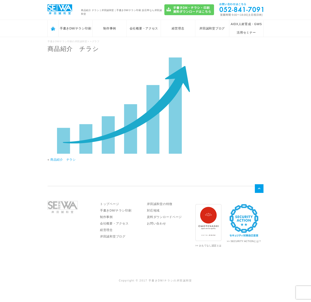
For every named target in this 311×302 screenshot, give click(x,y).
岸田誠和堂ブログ (212, 28)
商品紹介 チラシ (63, 159)
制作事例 (109, 28)
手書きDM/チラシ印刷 (75, 28)
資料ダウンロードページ (164, 217)
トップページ (109, 204)
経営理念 (178, 28)
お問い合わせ (156, 223)
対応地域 (153, 210)
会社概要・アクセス (144, 28)
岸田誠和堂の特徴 (159, 204)
